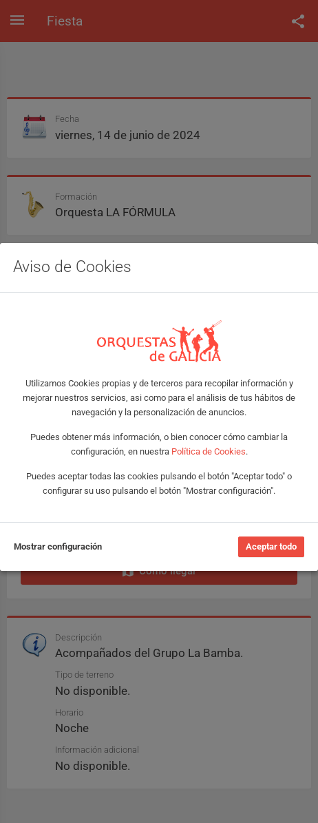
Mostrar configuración (58, 546)
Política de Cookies (208, 451)
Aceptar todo (271, 546)
